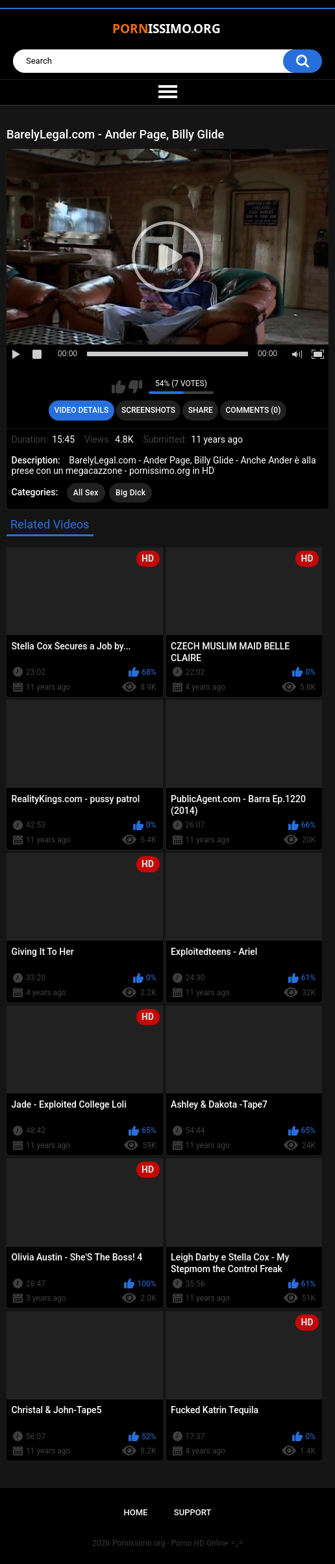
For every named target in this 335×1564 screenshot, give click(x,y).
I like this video (118, 386)
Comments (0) (253, 410)
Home (136, 1512)
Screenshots (148, 410)
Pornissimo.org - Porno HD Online (170, 1543)
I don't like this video (135, 386)
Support (193, 1512)
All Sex (86, 492)
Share (200, 410)
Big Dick (130, 492)
